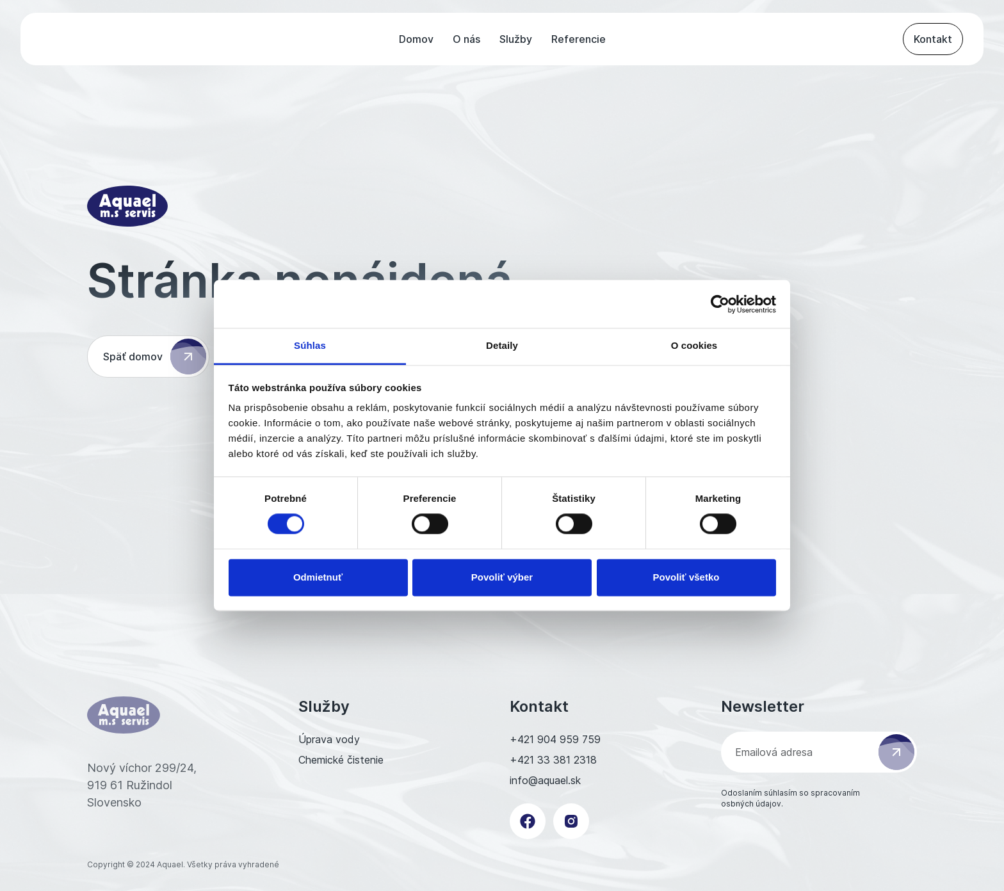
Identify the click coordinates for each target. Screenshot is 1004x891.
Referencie (578, 39)
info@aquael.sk (545, 780)
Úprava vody (329, 739)
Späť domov (154, 356)
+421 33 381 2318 (553, 759)
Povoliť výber (502, 577)
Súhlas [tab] (310, 345)
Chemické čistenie (341, 759)
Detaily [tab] (502, 345)
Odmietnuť (318, 577)
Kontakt (933, 39)
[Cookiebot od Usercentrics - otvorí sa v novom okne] (720, 304)
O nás (466, 39)
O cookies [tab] (694, 345)
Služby (515, 39)
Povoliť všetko (686, 577)
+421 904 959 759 (555, 739)
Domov (416, 39)
